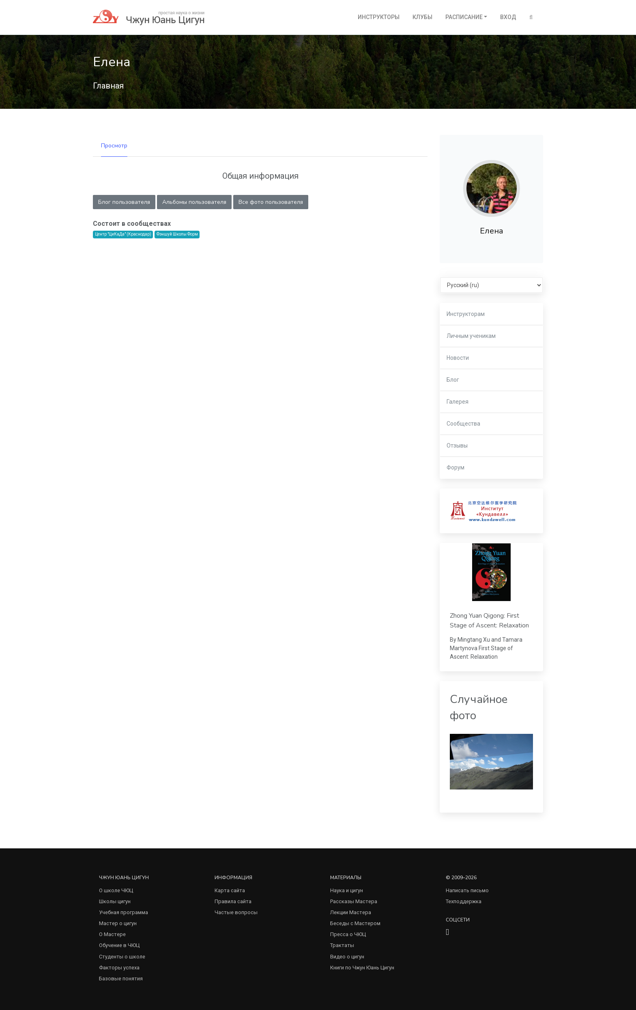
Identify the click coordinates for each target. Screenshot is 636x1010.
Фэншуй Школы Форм (177, 234)
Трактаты (342, 945)
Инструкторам (466, 314)
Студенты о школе (122, 957)
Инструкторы (379, 17)
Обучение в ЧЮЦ (119, 945)
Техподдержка (463, 901)
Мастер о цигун (118, 923)
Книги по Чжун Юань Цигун (362, 968)
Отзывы (457, 445)
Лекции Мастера (350, 912)
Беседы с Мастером (355, 923)
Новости (458, 358)
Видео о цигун (347, 957)
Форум (455, 467)
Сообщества (463, 423)
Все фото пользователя (270, 202)
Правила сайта (233, 901)
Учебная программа (123, 912)
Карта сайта (230, 890)
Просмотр (114, 145)
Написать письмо (467, 890)
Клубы (422, 17)
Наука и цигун (346, 890)
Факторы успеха (119, 968)
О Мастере (112, 934)
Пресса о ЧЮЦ (348, 934)
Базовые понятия (121, 978)
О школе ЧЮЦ (116, 890)
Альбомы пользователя (194, 202)
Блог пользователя (124, 202)
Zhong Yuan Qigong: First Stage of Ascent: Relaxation (489, 620)
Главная (108, 86)
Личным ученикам (471, 336)
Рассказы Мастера (353, 901)
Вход (508, 17)
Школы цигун (115, 901)
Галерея (457, 401)
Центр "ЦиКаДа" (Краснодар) (123, 234)
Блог (453, 379)
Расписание (464, 17)
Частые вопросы (236, 912)
